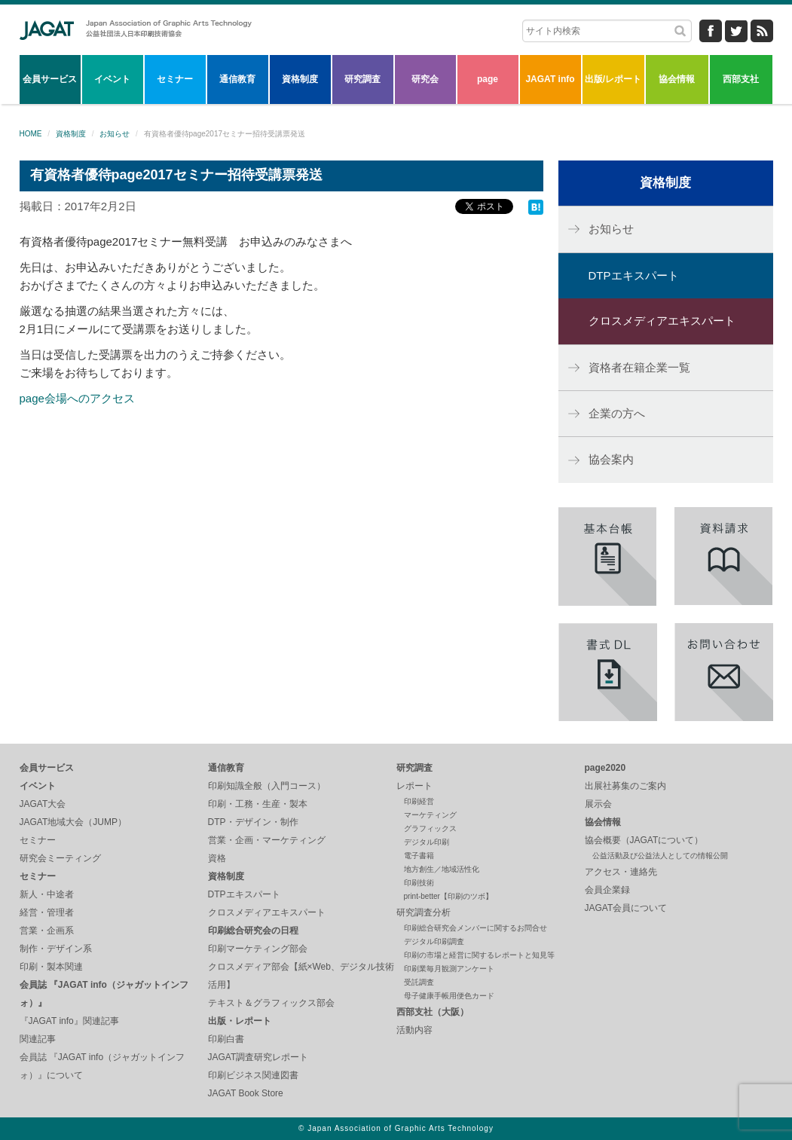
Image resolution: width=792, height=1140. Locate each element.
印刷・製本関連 (51, 966)
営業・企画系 (47, 930)
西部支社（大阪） (432, 1012)
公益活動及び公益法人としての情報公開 (660, 855)
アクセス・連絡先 (621, 871)
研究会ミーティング (60, 858)
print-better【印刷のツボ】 (448, 896)
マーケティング (430, 815)
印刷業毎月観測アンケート (449, 968)
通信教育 (237, 79)
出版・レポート (239, 1021)
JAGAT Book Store (245, 1093)
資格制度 (300, 79)
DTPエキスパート (634, 275)
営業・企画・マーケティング (267, 840)
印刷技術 (419, 883)
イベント (112, 79)
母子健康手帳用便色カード (449, 996)
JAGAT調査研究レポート (258, 1057)
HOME (31, 134)
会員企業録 (607, 890)
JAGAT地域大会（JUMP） (73, 822)
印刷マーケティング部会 (257, 948)
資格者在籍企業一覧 (639, 367)
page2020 (605, 768)
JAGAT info (549, 79)
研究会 (425, 79)
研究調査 (362, 79)
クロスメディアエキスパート (662, 320)
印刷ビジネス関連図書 (253, 1075)
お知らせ (114, 134)
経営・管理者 (47, 912)
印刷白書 (226, 1039)
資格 (217, 858)
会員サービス (50, 79)
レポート (414, 786)
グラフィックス (430, 828)
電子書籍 (419, 855)
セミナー (175, 79)
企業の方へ (617, 413)
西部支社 (741, 79)
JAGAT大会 (43, 804)
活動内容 (414, 1030)
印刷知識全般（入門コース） (267, 786)
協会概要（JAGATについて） (644, 840)
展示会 (598, 804)
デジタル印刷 (426, 842)
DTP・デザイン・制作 (253, 822)
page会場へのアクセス (77, 398)
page (487, 79)
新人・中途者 (47, 894)
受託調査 (419, 982)
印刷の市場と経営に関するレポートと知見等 (479, 955)
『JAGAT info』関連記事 (69, 1021)
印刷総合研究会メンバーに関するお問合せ (475, 928)
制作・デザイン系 (56, 948)
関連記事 (38, 1039)
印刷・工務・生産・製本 (257, 804)
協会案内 (611, 459)
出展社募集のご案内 (625, 786)
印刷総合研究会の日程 (253, 930)
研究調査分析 (423, 912)
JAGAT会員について (626, 908)
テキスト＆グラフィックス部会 (271, 1003)
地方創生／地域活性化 (441, 869)
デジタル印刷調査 (434, 941)
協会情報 (677, 79)
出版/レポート (613, 79)
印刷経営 (419, 801)
